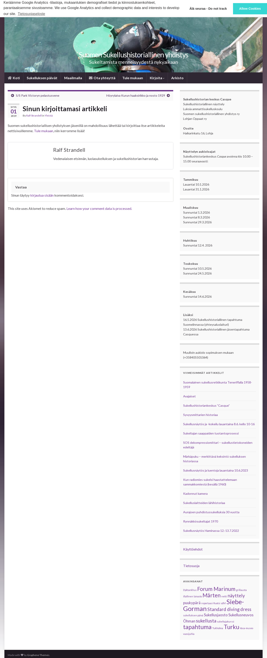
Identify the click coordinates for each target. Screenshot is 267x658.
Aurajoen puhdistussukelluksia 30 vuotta (211, 512)
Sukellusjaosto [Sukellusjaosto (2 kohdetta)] (216, 615)
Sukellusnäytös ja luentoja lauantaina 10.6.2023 (215, 470)
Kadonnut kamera (195, 493)
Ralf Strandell (34, 115)
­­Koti (14, 78)
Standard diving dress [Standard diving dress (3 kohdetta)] (229, 609)
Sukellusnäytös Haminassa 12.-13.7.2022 (211, 530)
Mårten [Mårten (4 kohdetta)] (212, 595)
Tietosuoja (191, 566)
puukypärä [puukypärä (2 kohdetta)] (192, 602)
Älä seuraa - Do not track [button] (208, 8)
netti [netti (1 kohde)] (224, 596)
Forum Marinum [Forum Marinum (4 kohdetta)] (216, 589)
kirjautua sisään (42, 195)
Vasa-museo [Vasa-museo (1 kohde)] (246, 628)
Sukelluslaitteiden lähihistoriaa (204, 503)
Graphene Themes (38, 655)
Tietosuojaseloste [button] (31, 14)
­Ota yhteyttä (102, 78)
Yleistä (49, 115)
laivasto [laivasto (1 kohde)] (198, 596)
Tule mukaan (132, 78)
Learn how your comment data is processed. (99, 208)
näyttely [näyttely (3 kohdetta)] (236, 595)
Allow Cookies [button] (250, 8)
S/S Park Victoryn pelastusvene (37, 95)
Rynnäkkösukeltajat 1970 (200, 521)
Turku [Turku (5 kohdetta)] (231, 626)
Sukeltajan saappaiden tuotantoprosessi (211, 433)
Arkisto (177, 78)
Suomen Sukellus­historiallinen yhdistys (133, 54)
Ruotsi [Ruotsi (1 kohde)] (216, 603)
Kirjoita (157, 78)
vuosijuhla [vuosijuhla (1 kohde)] (188, 633)
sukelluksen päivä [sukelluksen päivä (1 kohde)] (193, 615)
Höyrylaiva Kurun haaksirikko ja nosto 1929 (135, 95)
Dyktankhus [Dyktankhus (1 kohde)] (190, 589)
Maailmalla (73, 78)
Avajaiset (189, 396)
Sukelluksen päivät (42, 78)
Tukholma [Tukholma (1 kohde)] (217, 628)
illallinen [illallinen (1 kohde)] (188, 596)
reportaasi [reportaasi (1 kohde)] (207, 603)
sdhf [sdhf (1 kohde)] (223, 603)
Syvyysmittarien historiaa (200, 415)
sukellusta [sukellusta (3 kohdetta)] (206, 620)
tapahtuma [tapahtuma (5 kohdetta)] (197, 626)
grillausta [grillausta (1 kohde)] (241, 589)
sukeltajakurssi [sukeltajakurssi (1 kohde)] (225, 621)
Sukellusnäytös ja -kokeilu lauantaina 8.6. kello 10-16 (219, 424)
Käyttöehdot (193, 549)
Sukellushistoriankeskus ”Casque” (206, 405)
